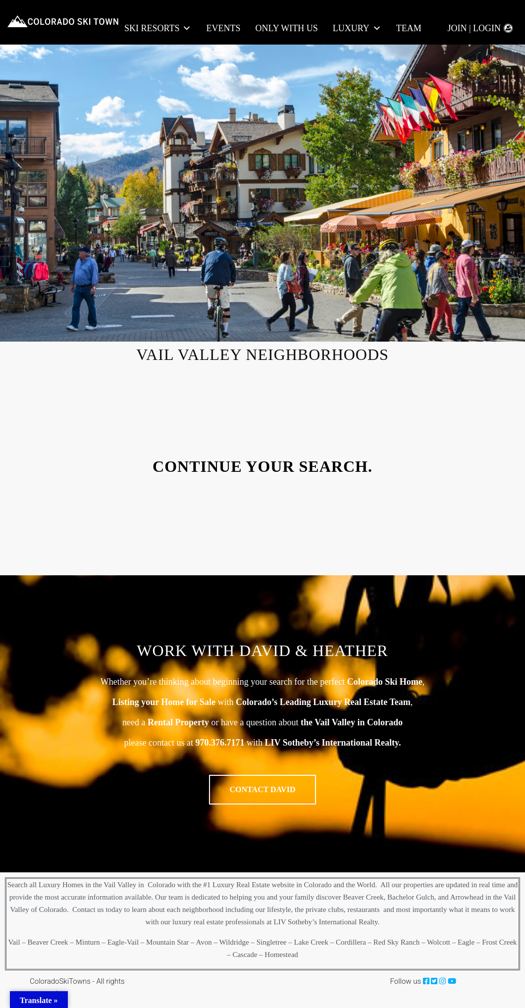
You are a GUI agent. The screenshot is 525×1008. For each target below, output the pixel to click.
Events (223, 28)
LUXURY (357, 28)
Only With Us (286, 28)
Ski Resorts (157, 28)
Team (408, 28)
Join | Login (474, 28)
